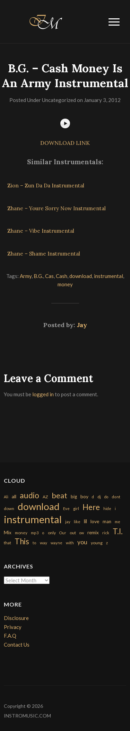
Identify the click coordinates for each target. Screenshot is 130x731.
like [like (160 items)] (77, 521)
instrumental (108, 276)
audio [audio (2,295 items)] (29, 495)
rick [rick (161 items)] (105, 532)
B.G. (38, 276)
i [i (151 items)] (115, 508)
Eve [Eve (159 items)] (66, 508)
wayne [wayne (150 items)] (56, 542)
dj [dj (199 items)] (99, 496)
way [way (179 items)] (43, 542)
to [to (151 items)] (34, 542)
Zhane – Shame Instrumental (43, 253)
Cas (49, 276)
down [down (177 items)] (9, 508)
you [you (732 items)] (82, 542)
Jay (82, 325)
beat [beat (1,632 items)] (59, 495)
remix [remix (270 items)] (93, 532)
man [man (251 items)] (107, 521)
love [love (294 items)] (94, 521)
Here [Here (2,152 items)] (91, 507)
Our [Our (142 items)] (62, 532)
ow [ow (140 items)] (81, 532)
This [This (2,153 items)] (22, 541)
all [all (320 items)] (14, 496)
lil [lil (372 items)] (85, 521)
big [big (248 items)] (74, 496)
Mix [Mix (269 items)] (7, 532)
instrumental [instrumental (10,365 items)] (33, 519)
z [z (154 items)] (107, 542)
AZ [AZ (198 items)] (45, 496)
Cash (61, 276)
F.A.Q (10, 635)
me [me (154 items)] (117, 521)
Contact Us (16, 644)
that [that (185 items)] (7, 542)
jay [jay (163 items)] (67, 521)
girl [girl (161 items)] (76, 508)
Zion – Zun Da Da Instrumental (45, 185)
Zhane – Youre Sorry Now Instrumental (56, 208)
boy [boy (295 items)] (84, 496)
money (65, 284)
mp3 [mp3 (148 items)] (34, 532)
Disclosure (16, 618)
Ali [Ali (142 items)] (6, 496)
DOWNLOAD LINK (65, 142)
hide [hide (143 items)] (107, 508)
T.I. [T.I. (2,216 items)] (118, 531)
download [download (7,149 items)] (39, 506)
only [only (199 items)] (52, 532)
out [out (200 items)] (73, 532)
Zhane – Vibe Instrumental (40, 231)
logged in (43, 394)
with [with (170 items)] (70, 542)
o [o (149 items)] (43, 532)
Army (26, 276)
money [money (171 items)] (21, 532)
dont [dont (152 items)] (116, 496)
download (80, 276)
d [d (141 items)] (93, 496)
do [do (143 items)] (106, 496)
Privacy (12, 627)
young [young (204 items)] (97, 542)
